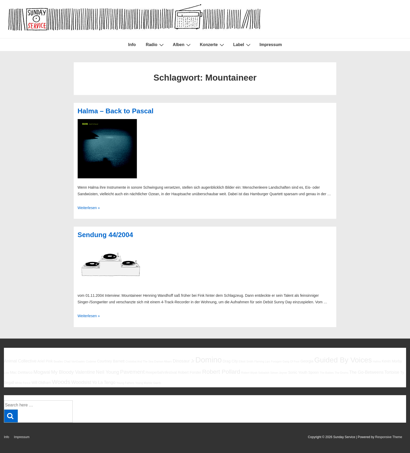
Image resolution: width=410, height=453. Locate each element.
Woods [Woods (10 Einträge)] (61, 381)
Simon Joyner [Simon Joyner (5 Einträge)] (278, 372)
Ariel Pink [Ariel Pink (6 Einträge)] (45, 361)
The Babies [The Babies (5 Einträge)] (327, 372)
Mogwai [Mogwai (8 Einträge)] (41, 372)
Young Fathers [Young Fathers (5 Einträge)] (125, 382)
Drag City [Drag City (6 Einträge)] (230, 361)
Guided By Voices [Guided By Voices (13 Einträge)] (343, 360)
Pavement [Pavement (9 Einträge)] (132, 372)
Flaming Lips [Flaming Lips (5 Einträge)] (262, 361)
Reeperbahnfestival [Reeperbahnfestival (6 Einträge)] (161, 372)
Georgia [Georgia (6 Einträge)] (307, 361)
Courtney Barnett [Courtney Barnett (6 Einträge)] (110, 361)
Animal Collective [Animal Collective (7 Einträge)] (20, 361)
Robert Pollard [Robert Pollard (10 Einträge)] (221, 371)
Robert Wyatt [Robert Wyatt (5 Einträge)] (249, 372)
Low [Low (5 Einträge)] (6, 372)
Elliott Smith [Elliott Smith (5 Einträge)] (246, 361)
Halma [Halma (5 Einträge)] (377, 361)
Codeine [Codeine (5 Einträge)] (91, 361)
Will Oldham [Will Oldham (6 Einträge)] (41, 383)
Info (132, 44)
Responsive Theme (388, 437)
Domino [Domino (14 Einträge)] (208, 359)
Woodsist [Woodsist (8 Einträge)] (81, 382)
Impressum (271, 44)
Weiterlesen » (89, 208)
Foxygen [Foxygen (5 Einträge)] (276, 361)
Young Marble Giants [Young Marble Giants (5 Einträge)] (148, 382)
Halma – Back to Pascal (116, 111)
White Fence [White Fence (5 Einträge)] (23, 382)
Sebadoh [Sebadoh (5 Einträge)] (264, 372)
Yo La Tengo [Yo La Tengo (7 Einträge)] (103, 382)
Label (242, 44)
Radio (155, 44)
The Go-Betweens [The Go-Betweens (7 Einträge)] (366, 372)
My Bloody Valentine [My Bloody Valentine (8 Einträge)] (73, 372)
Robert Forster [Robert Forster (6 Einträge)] (189, 372)
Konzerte (212, 44)
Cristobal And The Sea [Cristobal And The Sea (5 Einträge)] (139, 361)
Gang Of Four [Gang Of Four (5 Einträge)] (290, 361)
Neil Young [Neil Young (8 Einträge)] (107, 372)
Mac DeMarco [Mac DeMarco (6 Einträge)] (21, 372)
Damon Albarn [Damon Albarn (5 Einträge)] (163, 361)
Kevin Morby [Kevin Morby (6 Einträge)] (392, 361)
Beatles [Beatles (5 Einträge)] (58, 361)
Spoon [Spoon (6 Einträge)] (313, 372)
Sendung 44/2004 (105, 235)
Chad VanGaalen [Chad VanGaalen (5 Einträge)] (74, 361)
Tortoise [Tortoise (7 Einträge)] (391, 372)
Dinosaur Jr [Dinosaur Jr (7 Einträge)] (184, 361)
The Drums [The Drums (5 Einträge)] (342, 372)
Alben (182, 44)
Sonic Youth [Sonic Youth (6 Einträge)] (298, 372)
